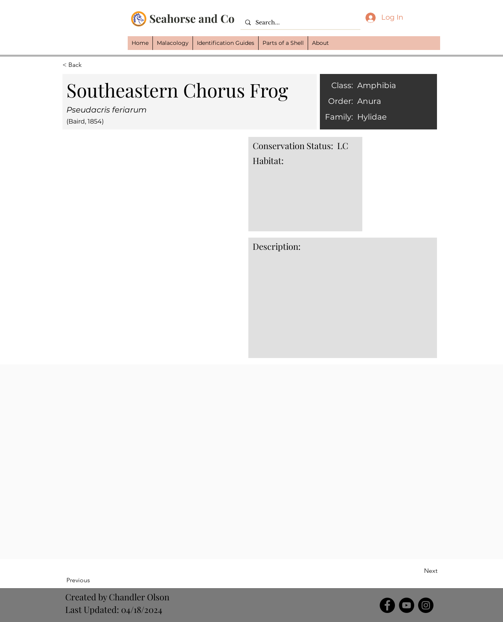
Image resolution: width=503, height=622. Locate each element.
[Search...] (299, 23)
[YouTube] (406, 605)
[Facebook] (387, 605)
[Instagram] (425, 605)
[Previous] (92, 580)
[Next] (417, 571)
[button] (172, 43)
